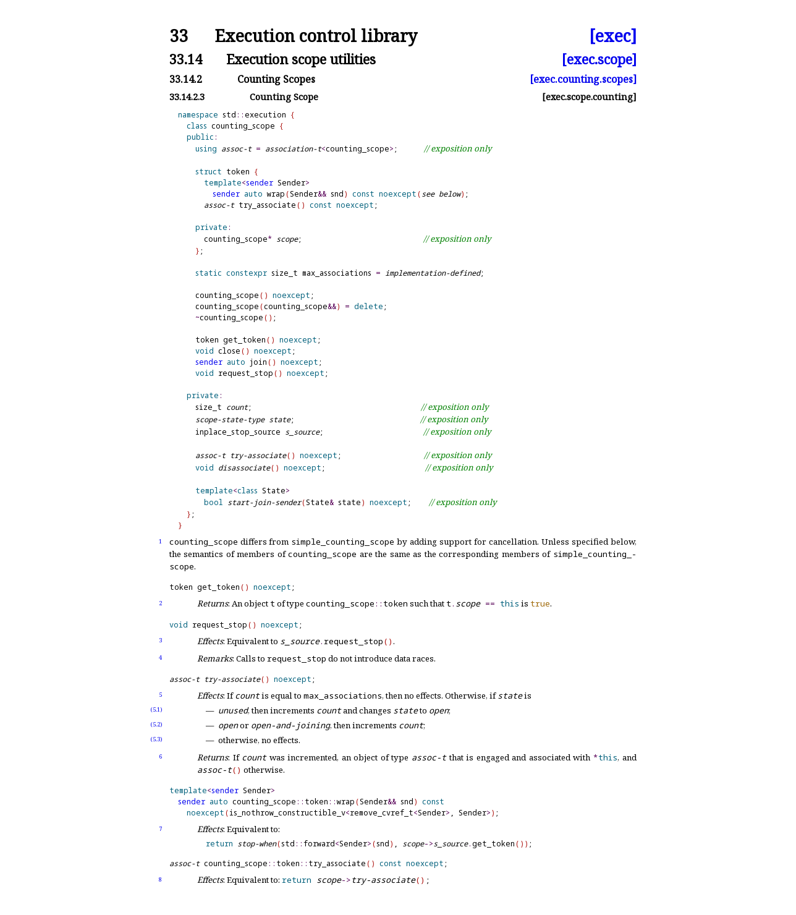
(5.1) (156, 709)
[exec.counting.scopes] (583, 79)
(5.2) (156, 724)
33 (178, 36)
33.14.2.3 (187, 96)
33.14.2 (185, 79)
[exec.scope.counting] (589, 96)
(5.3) (156, 739)
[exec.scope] (599, 59)
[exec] (613, 36)
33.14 (185, 59)
